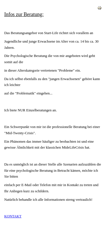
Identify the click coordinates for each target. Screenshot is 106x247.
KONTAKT (12, 216)
